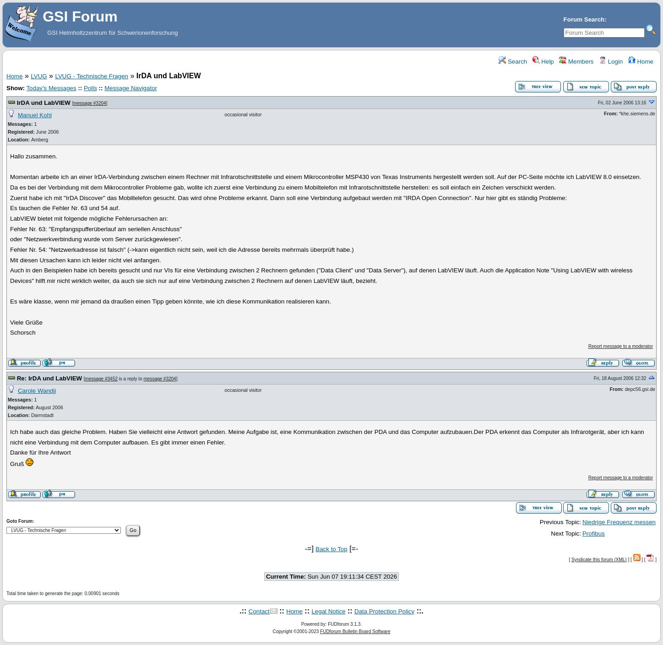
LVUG (39, 76)
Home (640, 61)
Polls (90, 88)
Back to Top (331, 549)
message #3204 (89, 103)
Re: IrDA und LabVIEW (49, 378)
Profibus (593, 533)
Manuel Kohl (35, 115)
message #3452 (101, 378)
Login (611, 61)
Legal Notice (328, 611)
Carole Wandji (37, 390)
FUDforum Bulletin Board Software (355, 631)
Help (543, 61)
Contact (259, 611)
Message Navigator (130, 88)
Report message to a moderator (620, 346)
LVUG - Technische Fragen (91, 76)
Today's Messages (51, 88)
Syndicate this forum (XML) (599, 559)
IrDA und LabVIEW (44, 102)
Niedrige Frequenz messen (619, 522)
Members (576, 61)
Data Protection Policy (384, 611)
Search (513, 61)
